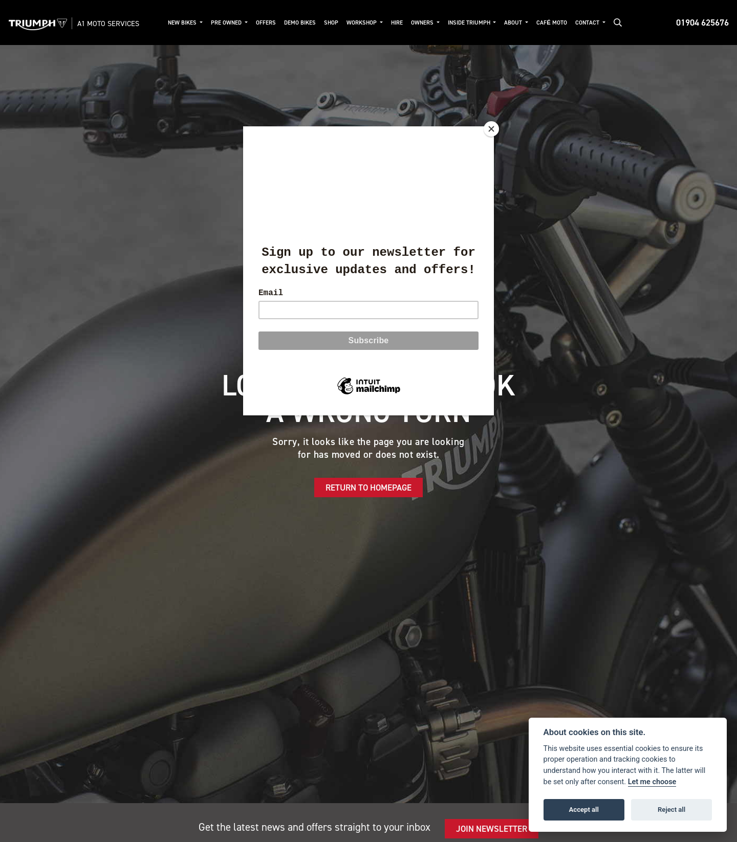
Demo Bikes (300, 23)
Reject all (671, 809)
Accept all (584, 809)
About (514, 23)
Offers (266, 23)
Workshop (362, 23)
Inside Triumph (470, 23)
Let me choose (652, 782)
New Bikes (183, 23)
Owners (423, 23)
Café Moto (551, 23)
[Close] (491, 129)
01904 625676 (702, 22)
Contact (588, 23)
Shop (331, 23)
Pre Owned (227, 23)
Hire (397, 23)
